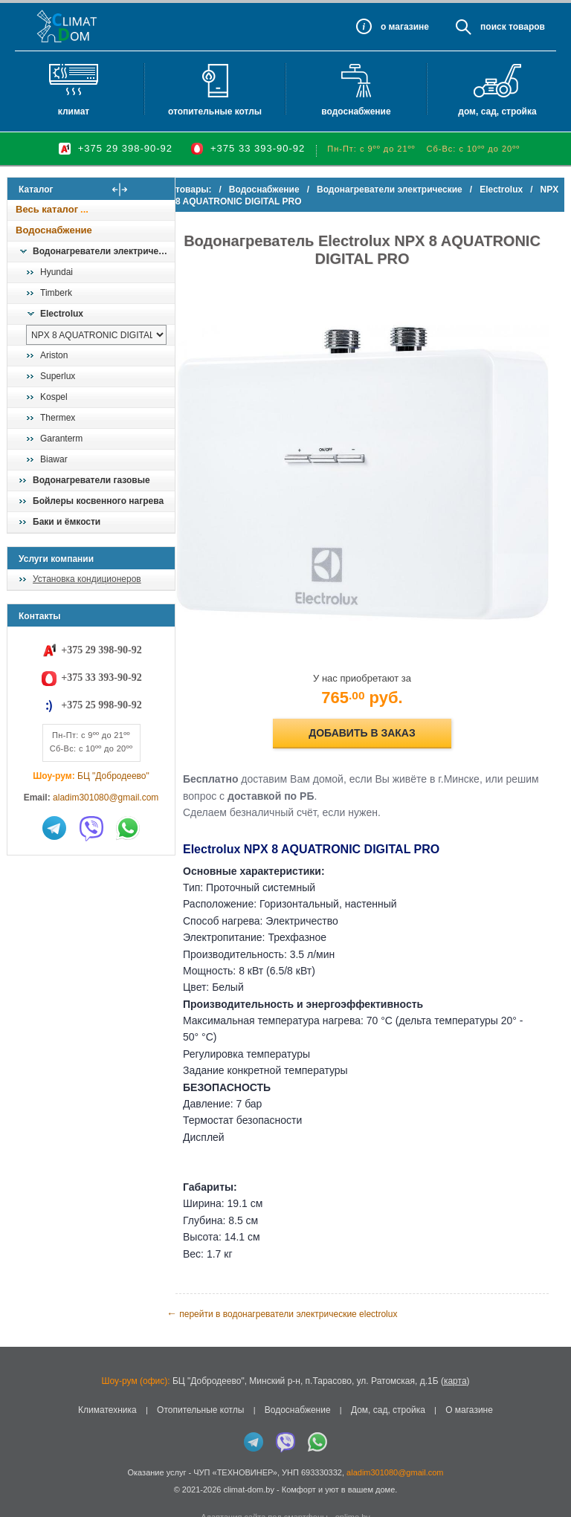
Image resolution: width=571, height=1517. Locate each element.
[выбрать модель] (96, 335)
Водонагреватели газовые (91, 480)
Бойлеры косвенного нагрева (98, 501)
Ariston (54, 355)
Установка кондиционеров (87, 579)
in (20, 1470)
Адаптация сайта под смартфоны (264, 1487)
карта (455, 1351)
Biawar (54, 459)
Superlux (57, 376)
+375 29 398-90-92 (125, 148)
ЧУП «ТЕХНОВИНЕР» (235, 1442)
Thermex (57, 418)
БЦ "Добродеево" (113, 776)
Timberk (56, 293)
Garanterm (61, 438)
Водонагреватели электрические (103, 251)
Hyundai (56, 272)
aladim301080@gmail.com (105, 797)
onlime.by (352, 1487)
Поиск (493, 27)
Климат (73, 111)
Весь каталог (47, 209)
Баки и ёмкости (66, 522)
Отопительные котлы (215, 111)
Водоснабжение (355, 111)
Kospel (54, 397)
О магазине (469, 1380)
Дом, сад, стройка (497, 111)
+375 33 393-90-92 (257, 148)
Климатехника (107, 1380)
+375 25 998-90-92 (101, 705)
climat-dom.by (248, 1459)
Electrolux (61, 313)
